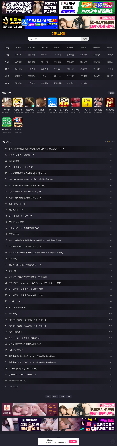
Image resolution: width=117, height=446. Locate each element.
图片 (7, 69)
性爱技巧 (109, 76)
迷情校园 (70, 76)
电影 (7, 61)
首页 (48, 396)
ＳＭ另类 (109, 55)
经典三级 (83, 62)
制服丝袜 (70, 62)
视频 (7, 54)
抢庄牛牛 (109, 47)
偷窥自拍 (18, 69)
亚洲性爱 (18, 62)
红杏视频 (70, 83)
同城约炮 (18, 83)
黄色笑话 (96, 76)
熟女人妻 (70, 55)
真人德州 (31, 47)
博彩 (7, 47)
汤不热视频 (57, 83)
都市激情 (18, 76)
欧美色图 (44, 69)
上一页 (55, 396)
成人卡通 (44, 62)
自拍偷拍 (31, 55)
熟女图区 (96, 69)
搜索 (85, 39)
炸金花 (83, 47)
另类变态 (109, 62)
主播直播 (96, 55)
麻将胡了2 (70, 47)
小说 (7, 76)
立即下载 (73, 441)
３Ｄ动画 (57, 55)
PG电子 (18, 47)
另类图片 (109, 69)
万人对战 (44, 47)
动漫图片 (57, 69)
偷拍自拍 (31, 62)
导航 (7, 83)
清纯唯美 (83, 69)
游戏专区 (57, 47)
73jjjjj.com (58, 34)
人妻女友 (44, 76)
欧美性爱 (57, 62)
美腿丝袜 (70, 69)
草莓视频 (44, 83)
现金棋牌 (96, 47)
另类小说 (83, 76)
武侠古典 (57, 76)
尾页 (68, 396)
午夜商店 (31, 83)
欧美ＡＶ (44, 55)
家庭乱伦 (31, 76)
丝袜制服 (83, 55)
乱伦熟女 (96, 62)
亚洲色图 (31, 69)
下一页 (62, 396)
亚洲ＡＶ (18, 55)
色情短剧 (83, 83)
